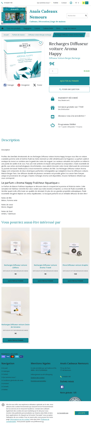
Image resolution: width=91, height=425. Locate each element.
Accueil (6, 35)
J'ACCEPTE (81, 413)
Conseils (4, 387)
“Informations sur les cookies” (20, 419)
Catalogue (5, 371)
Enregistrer (24, 85)
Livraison (5, 383)
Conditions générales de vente (12, 380)
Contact (64, 3)
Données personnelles (38, 381)
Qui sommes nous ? (8, 377)
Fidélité (4, 390)
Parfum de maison (18, 35)
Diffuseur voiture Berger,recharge (39, 35)
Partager (9, 85)
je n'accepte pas (62, 413)
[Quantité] (53, 71)
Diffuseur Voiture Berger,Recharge (64, 58)
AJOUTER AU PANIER (69, 81)
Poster (37, 85)
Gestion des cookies (37, 378)
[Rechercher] (86, 15)
